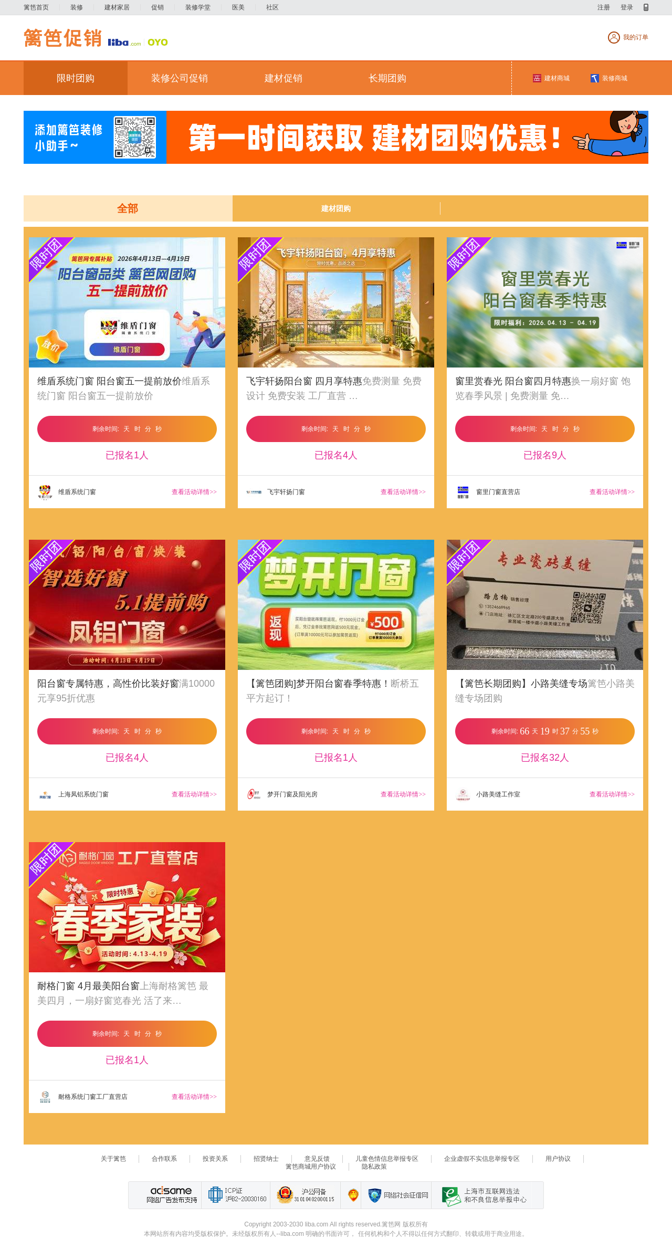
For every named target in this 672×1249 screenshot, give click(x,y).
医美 (238, 7)
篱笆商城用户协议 (311, 1166)
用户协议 (558, 1158)
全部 (127, 208)
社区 (272, 7)
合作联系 (164, 1158)
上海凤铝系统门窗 (73, 795)
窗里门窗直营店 (487, 492)
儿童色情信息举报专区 (386, 1158)
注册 (603, 7)
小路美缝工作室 (487, 795)
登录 (627, 7)
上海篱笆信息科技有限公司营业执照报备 (350, 1195)
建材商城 (557, 78)
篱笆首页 (36, 7)
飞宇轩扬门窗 (275, 492)
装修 (76, 7)
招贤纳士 (266, 1158)
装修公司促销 (179, 78)
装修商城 (614, 78)
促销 (157, 7)
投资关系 (215, 1158)
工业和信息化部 (235, 1195)
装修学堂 (198, 7)
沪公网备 (305, 1195)
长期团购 (387, 78)
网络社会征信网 (395, 1195)
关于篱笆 (113, 1158)
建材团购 (336, 208)
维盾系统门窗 (66, 492)
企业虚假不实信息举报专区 (482, 1158)
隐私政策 (374, 1166)
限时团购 (75, 78)
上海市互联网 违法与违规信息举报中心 (481, 1195)
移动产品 (646, 7)
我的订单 (635, 37)
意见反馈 (317, 1158)
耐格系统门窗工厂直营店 (82, 1097)
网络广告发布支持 (171, 1195)
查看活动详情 (194, 492)
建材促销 (283, 78)
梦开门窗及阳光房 (282, 795)
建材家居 (117, 7)
